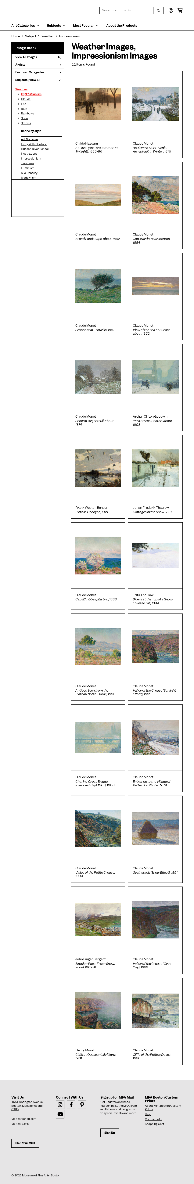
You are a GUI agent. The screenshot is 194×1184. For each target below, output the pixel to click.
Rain (24, 109)
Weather (21, 89)
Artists (38, 65)
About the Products (121, 25)
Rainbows (27, 113)
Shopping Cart (154, 1124)
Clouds (26, 99)
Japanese (27, 163)
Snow (24, 118)
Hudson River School (35, 149)
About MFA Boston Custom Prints (163, 1107)
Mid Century (29, 173)
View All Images (38, 57)
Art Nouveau (29, 139)
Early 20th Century (34, 144)
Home (15, 36)
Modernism (28, 178)
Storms (26, 123)
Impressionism (31, 94)
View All (34, 80)
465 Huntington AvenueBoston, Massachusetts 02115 (27, 1105)
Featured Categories (38, 72)
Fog (23, 104)
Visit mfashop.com (23, 1119)
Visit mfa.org (20, 1124)
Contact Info (153, 1119)
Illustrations (29, 154)
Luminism (27, 168)
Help (148, 1114)
